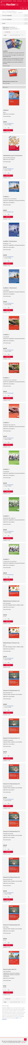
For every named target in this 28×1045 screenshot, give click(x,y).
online (16, 1018)
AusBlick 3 (6, 469)
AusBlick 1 (6, 196)
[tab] (14, 28)
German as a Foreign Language (9, 12)
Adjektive (5, 110)
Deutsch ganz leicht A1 (9, 969)
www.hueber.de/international (6, 0)
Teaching (7, 15)
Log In (24, 0)
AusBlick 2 (6, 334)
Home (3, 11)
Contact (14, 0)
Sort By (6, 32)
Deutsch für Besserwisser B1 (11, 877)
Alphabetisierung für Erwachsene (12, 155)
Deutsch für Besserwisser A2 (11, 784)
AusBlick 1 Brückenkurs (10, 241)
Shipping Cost (10, 123)
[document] (14, 1042)
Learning (7, 19)
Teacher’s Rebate (7, 124)
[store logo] (9, 4)
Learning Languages (11, 11)
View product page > (7, 116)
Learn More (23, 1042)
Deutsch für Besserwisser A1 (11, 690)
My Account (19, 0)
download (4, 1019)
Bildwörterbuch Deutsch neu (11, 601)
